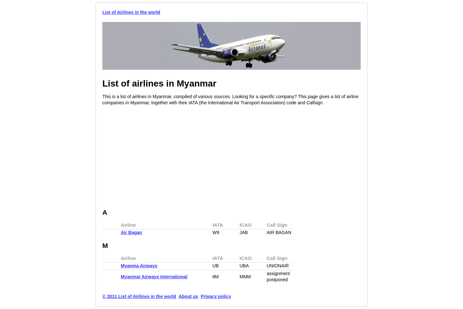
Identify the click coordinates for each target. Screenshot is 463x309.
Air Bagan (131, 232)
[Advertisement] (156, 157)
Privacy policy (216, 296)
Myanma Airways (139, 265)
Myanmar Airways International (154, 276)
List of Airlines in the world (131, 12)
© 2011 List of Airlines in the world (139, 296)
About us (188, 296)
